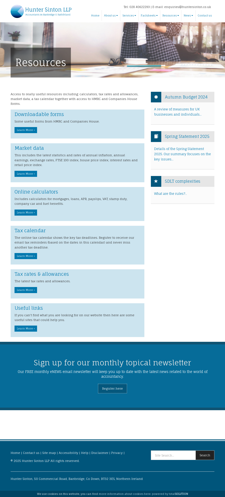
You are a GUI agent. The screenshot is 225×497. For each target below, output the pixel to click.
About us (111, 15)
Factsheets (149, 15)
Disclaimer (99, 453)
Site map (49, 453)
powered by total (170, 493)
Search (205, 455)
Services (129, 15)
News (188, 15)
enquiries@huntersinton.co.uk (187, 7)
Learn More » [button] (26, 130)
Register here (112, 388)
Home (95, 15)
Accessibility (68, 453)
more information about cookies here (125, 493)
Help (84, 453)
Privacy (117, 453)
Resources (170, 15)
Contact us (205, 15)
